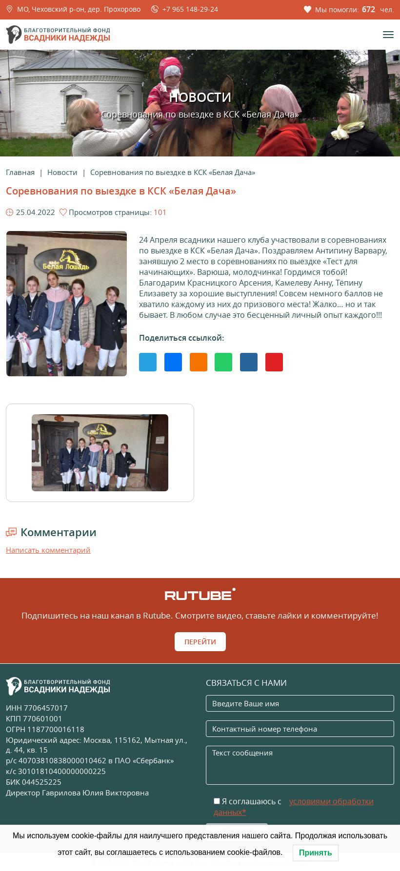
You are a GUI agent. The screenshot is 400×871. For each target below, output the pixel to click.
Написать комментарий (48, 550)
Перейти (200, 641)
